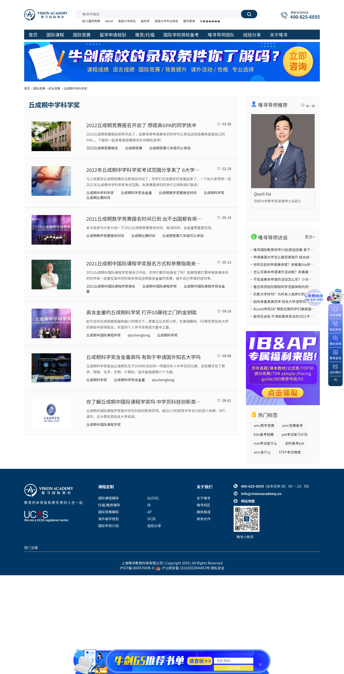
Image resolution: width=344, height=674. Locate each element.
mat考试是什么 (265, 443)
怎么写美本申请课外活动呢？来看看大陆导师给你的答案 (296, 271)
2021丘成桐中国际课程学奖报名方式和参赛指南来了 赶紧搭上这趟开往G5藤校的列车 (144, 263)
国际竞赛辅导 (108, 511)
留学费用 (189, 21)
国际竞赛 (39, 88)
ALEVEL (153, 498)
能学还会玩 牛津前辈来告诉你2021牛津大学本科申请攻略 (297, 316)
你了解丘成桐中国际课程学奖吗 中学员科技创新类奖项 (144, 401)
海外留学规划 (108, 518)
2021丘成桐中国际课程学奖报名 (110, 286)
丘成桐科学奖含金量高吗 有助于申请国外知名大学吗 (143, 356)
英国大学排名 (127, 21)
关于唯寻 (203, 498)
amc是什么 (262, 452)
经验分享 (154, 525)
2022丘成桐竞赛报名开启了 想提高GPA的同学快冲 (141, 125)
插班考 (145, 21)
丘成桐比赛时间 (98, 197)
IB (149, 504)
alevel (109, 21)
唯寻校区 (203, 504)
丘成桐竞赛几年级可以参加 (169, 147)
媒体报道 (203, 511)
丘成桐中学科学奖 (75, 88)
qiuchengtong (139, 335)
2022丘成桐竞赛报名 (102, 147)
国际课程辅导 (108, 498)
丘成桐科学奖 (214, 192)
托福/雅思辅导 (109, 504)
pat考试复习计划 (295, 434)
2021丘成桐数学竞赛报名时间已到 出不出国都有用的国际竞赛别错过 (144, 218)
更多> (310, 237)
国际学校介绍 (108, 525)
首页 (27, 88)
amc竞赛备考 (292, 425)
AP (149, 511)
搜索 (249, 14)
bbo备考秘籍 (264, 434)
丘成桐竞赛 (133, 147)
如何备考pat (294, 443)
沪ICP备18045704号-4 (137, 567)
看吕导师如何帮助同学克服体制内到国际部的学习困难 (294, 286)
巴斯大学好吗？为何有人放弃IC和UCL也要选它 (289, 294)
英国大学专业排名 (166, 21)
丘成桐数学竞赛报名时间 (178, 192)
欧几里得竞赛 (91, 21)
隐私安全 (217, 567)
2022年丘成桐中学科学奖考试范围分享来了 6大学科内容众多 (144, 169)
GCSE (151, 518)
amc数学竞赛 (264, 425)
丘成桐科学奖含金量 (136, 192)
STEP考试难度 (290, 452)
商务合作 (203, 518)
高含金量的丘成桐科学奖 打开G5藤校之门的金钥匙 (141, 312)
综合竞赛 (54, 88)
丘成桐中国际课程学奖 (159, 286)
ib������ (210, 21)
